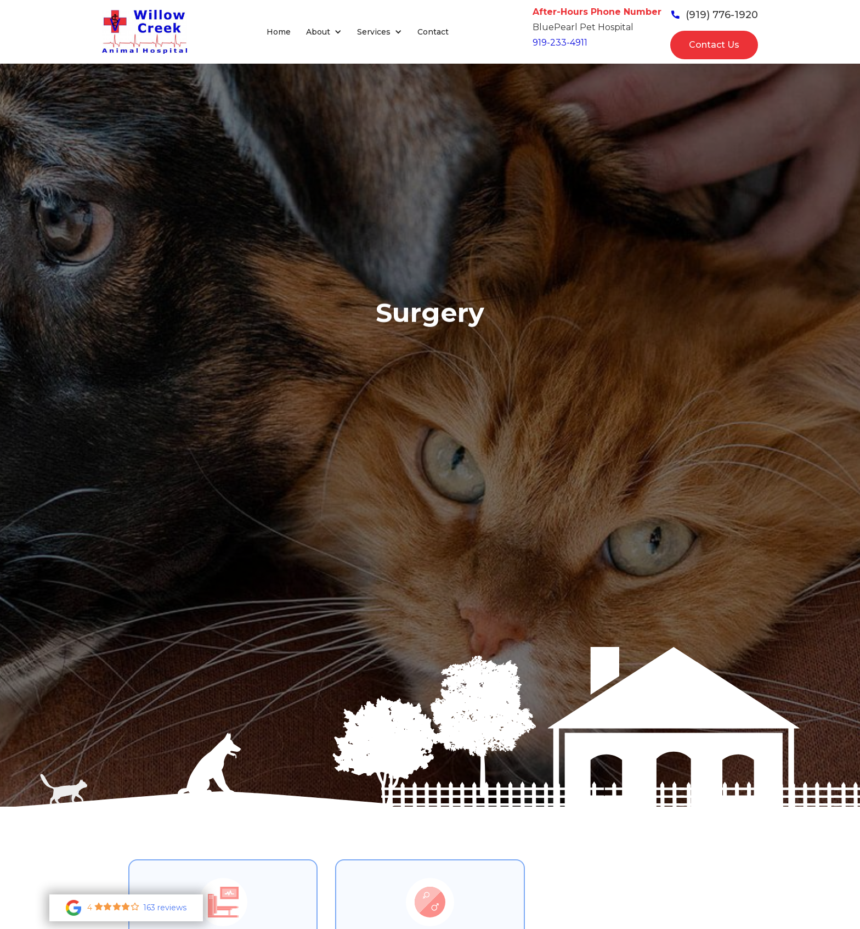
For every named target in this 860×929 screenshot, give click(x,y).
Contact (433, 32)
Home (279, 32)
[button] (323, 32)
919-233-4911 (560, 42)
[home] (144, 32)
